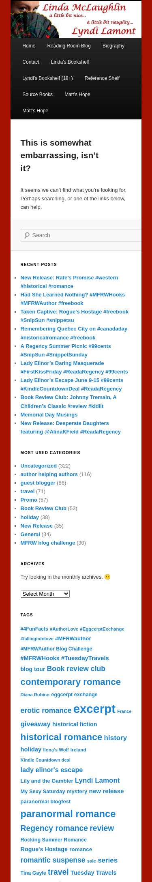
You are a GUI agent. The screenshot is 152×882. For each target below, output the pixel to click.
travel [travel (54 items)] (58, 872)
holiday (30, 517)
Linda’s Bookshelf (70, 62)
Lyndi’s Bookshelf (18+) (47, 78)
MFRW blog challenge (48, 543)
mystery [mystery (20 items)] (77, 791)
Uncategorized (39, 466)
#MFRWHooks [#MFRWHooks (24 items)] (40, 658)
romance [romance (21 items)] (80, 849)
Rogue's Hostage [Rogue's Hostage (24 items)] (44, 849)
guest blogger (38, 483)
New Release (37, 526)
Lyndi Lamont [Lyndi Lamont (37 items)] (97, 780)
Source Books (37, 94)
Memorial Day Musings (49, 415)
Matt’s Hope (77, 94)
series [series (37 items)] (108, 860)
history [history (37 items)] (115, 738)
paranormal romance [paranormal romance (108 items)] (68, 814)
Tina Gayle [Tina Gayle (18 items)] (33, 873)
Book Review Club (43, 508)
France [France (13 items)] (124, 711)
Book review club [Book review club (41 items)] (76, 669)
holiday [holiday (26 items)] (31, 749)
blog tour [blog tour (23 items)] (33, 669)
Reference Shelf (102, 78)
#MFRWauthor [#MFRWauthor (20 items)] (73, 638)
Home (28, 46)
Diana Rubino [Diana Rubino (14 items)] (35, 694)
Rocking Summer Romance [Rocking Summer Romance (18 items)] (54, 840)
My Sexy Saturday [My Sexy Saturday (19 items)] (43, 791)
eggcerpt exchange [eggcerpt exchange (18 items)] (74, 694)
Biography (113, 46)
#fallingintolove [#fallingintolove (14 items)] (37, 638)
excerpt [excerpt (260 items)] (94, 708)
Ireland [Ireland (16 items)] (78, 750)
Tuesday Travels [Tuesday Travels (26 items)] (94, 872)
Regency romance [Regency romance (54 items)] (54, 828)
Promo (29, 500)
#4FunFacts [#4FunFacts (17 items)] (34, 629)
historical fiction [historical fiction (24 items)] (74, 724)
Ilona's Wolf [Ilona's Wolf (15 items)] (56, 749)
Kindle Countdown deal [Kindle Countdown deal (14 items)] (46, 760)
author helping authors (49, 474)
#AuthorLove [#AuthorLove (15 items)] (64, 629)
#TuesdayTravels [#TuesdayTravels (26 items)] (85, 658)
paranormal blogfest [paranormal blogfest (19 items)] (46, 801)
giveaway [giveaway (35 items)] (36, 724)
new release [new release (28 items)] (106, 791)
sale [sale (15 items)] (91, 860)
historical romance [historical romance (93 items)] (62, 737)
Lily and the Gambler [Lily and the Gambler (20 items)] (47, 781)
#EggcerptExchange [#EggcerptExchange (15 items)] (102, 629)
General (30, 534)
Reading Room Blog (68, 46)
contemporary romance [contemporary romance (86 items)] (71, 682)
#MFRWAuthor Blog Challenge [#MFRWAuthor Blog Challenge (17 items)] (56, 649)
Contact (30, 62)
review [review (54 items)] (102, 828)
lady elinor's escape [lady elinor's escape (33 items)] (52, 769)
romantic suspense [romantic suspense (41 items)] (53, 860)
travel (28, 491)
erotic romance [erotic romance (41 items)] (46, 710)
